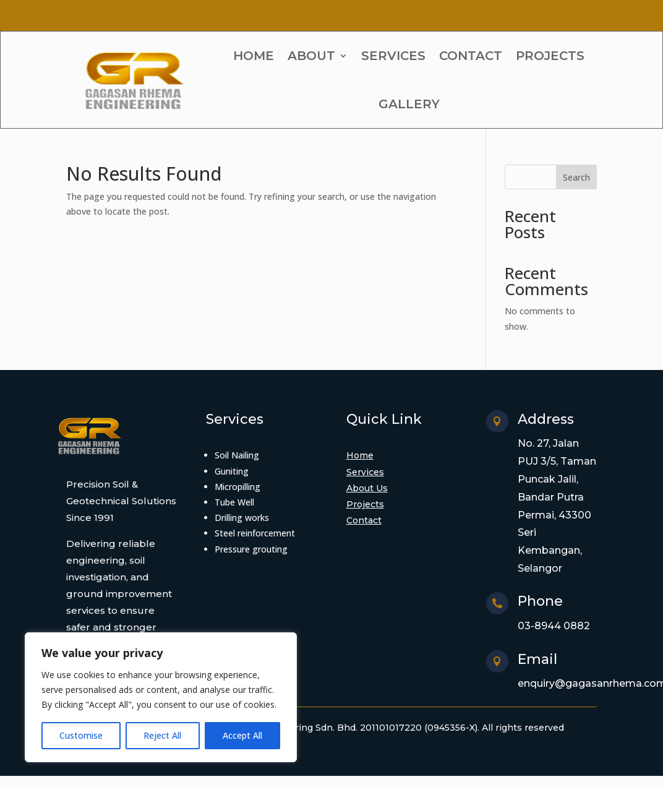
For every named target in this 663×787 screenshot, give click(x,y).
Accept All (242, 735)
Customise (81, 735)
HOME (253, 55)
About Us (367, 488)
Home (360, 455)
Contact (364, 520)
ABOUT (311, 55)
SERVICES (393, 55)
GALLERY (409, 104)
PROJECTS (550, 55)
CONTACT (470, 55)
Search (576, 177)
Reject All (162, 735)
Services (365, 472)
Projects (365, 504)
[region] (161, 697)
